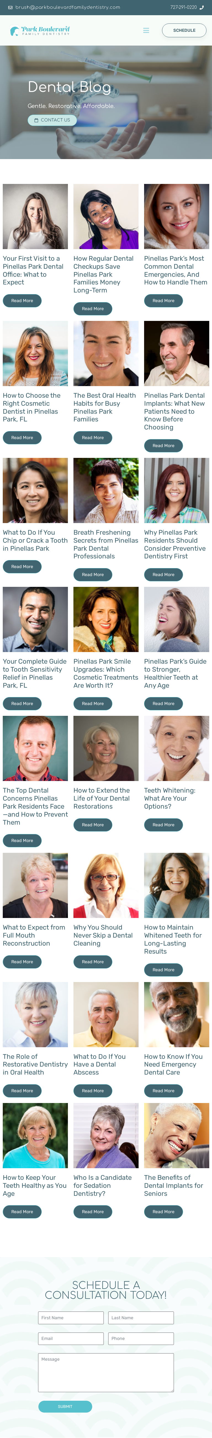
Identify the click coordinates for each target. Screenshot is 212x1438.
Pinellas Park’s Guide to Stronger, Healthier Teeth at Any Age (175, 673)
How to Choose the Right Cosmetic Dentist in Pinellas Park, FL (31, 407)
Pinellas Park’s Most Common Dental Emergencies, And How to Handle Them (175, 270)
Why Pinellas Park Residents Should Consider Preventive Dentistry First (175, 544)
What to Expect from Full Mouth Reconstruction (34, 936)
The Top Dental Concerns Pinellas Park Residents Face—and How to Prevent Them (35, 806)
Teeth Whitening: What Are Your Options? (169, 799)
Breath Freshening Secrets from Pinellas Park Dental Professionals (105, 544)
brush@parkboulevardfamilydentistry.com (67, 7)
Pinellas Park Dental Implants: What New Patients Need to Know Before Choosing (174, 411)
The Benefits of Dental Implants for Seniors (173, 1186)
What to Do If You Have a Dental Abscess (99, 1065)
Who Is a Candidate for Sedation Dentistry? (102, 1186)
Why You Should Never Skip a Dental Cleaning (103, 936)
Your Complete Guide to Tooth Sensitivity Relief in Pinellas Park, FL (35, 673)
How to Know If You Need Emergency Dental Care (173, 1065)
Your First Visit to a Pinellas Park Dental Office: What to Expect (33, 270)
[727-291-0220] (202, 8)
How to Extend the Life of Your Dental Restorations (101, 799)
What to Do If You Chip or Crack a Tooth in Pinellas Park (35, 541)
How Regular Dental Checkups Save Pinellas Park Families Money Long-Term (103, 274)
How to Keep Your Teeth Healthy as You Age (35, 1186)
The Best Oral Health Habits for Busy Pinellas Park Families (104, 407)
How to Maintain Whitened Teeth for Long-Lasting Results (173, 939)
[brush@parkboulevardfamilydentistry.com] (10, 8)
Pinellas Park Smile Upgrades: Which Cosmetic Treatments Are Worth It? (105, 673)
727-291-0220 (183, 7)
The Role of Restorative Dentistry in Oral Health (35, 1065)
